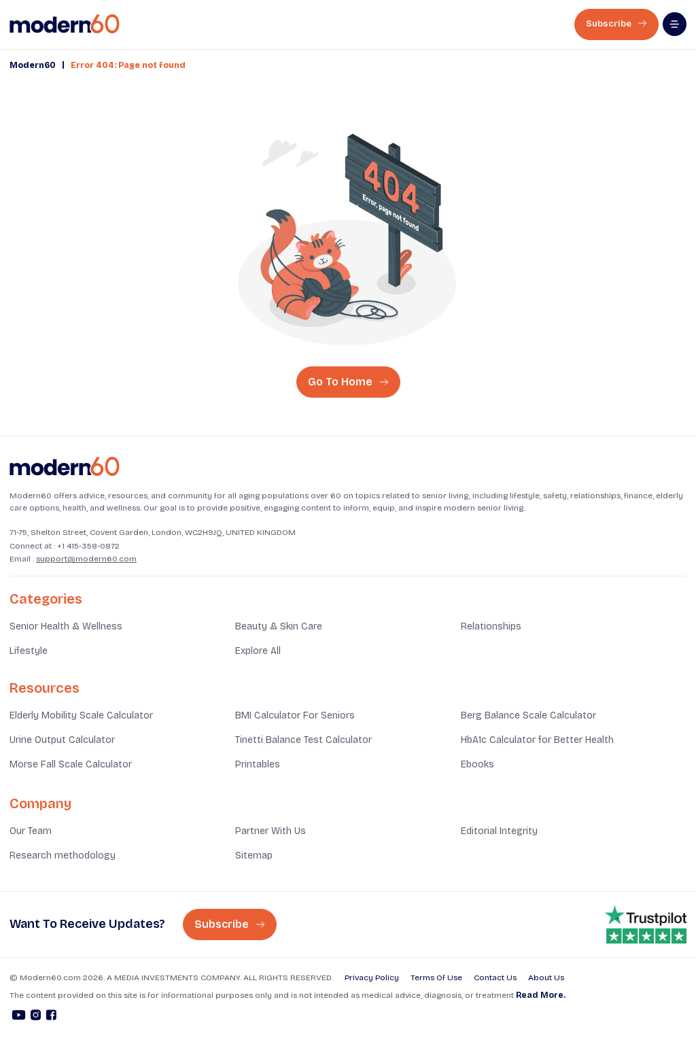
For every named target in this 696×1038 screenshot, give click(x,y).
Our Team (31, 831)
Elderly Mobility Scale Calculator (81, 715)
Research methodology (63, 855)
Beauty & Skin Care (278, 626)
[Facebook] (51, 1016)
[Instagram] (35, 1016)
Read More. (541, 995)
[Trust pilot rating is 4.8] (645, 924)
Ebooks (477, 764)
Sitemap (254, 855)
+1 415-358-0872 (88, 546)
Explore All (258, 651)
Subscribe (616, 23)
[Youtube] (19, 1016)
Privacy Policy (372, 977)
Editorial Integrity (499, 831)
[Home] (65, 467)
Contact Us (495, 977)
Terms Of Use (436, 977)
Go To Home (348, 381)
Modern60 (33, 65)
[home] (65, 24)
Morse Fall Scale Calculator (71, 764)
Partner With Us (270, 831)
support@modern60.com (86, 559)
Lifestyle (29, 651)
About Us (546, 977)
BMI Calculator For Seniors (295, 715)
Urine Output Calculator (62, 740)
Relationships (491, 626)
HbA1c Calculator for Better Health (537, 740)
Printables (257, 764)
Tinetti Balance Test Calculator (303, 740)
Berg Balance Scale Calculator (528, 715)
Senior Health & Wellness (66, 626)
